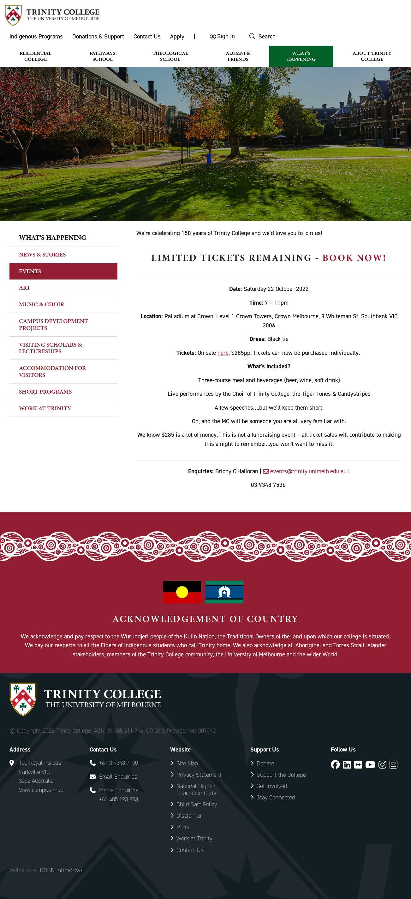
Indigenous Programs (36, 36)
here (223, 353)
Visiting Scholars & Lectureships (50, 348)
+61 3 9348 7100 (118, 763)
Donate (265, 763)
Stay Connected (276, 797)
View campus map (41, 790)
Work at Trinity (45, 408)
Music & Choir (41, 304)
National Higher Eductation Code (196, 789)
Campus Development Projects (53, 324)
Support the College (281, 775)
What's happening (52, 237)
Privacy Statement (199, 775)
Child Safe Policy (196, 804)
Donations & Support (98, 36)
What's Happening (301, 56)
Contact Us (147, 36)
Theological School (170, 56)
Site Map (187, 763)
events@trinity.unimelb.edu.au (309, 471)
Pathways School (102, 56)
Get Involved (272, 786)
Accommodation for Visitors (52, 371)
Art (24, 287)
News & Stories (42, 254)
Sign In (226, 36)
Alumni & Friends (238, 56)
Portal (183, 827)
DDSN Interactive (61, 870)
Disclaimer (189, 816)
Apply (177, 36)
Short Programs (45, 391)
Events (30, 271)
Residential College (35, 56)
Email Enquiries (118, 777)
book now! (354, 257)
